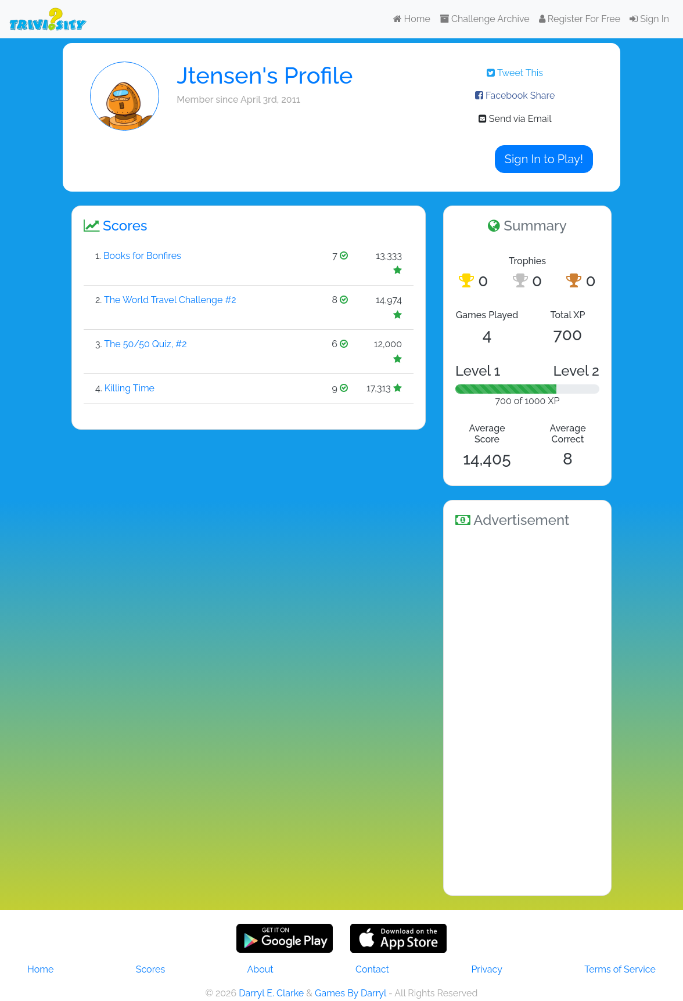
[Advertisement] (527, 709)
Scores (150, 969)
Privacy (486, 969)
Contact (372, 969)
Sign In (649, 18)
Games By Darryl (350, 993)
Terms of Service (620, 969)
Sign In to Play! (544, 159)
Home (411, 18)
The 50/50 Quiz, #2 (145, 344)
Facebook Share (515, 95)
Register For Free (579, 18)
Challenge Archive (485, 18)
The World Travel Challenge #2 (170, 299)
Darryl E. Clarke (271, 993)
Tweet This (515, 72)
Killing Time (129, 388)
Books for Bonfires (142, 255)
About (260, 969)
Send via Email (515, 118)
